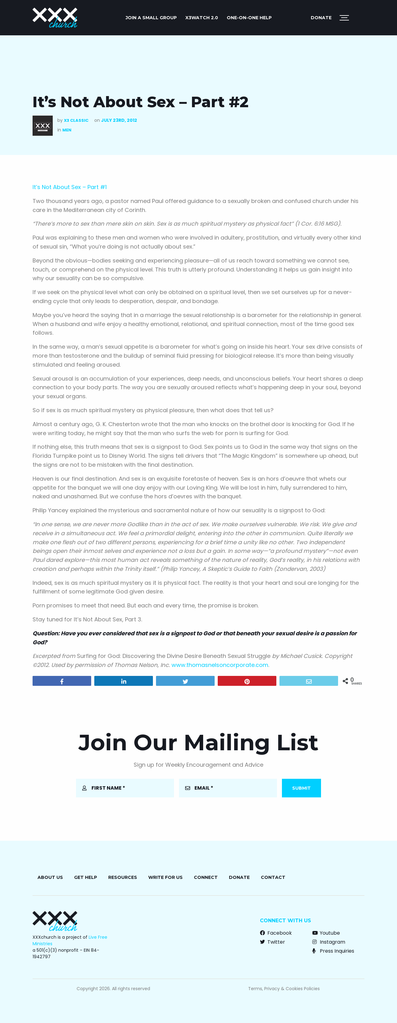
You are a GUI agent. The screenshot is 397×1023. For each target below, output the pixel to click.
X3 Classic (76, 120)
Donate (321, 17)
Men (66, 130)
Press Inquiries (333, 951)
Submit (301, 788)
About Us (50, 877)
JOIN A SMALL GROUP (151, 17)
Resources (122, 877)
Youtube (326, 933)
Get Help (85, 877)
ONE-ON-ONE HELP (249, 17)
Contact (273, 877)
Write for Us (165, 877)
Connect (206, 877)
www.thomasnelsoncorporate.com (220, 665)
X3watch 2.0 (201, 17)
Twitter (272, 942)
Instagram (328, 942)
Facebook (276, 933)
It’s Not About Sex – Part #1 (70, 187)
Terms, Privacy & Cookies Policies (284, 989)
